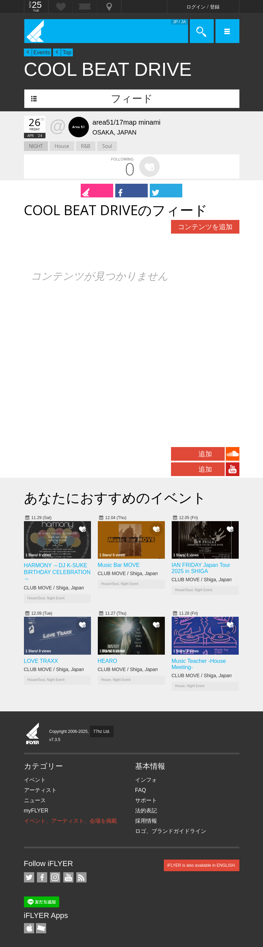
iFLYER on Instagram (55, 877)
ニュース (35, 800)
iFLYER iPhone (29, 928)
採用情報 (146, 821)
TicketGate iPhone (41, 928)
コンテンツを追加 (205, 227)
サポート (146, 800)
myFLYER (36, 810)
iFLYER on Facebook (42, 877)
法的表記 (146, 810)
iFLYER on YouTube (68, 877)
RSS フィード (81, 877)
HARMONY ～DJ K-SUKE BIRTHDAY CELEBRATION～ (57, 572)
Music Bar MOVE (119, 565)
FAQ (140, 790)
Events (42, 52)
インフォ (146, 780)
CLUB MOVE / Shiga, (54, 587)
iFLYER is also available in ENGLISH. (201, 865)
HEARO (107, 661)
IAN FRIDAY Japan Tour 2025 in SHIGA (201, 568)
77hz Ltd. (101, 731)
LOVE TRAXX (41, 661)
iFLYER (32, 734)
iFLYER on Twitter (29, 877)
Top (67, 52)
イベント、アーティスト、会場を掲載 (70, 821)
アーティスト (40, 790)
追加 (205, 454)
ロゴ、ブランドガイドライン (170, 831)
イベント (35, 780)
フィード (132, 98)
